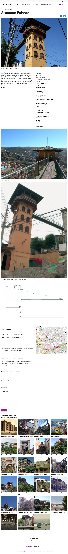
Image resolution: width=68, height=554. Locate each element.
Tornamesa (4, 531)
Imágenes (35, 4)
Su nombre (3, 374)
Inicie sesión (5, 340)
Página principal (4, 391)
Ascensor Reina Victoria (24, 454)
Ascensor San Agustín (23, 512)
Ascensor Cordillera (39, 436)
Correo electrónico (5, 380)
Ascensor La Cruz (38, 474)
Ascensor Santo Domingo (24, 493)
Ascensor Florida (5, 474)
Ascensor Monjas (5, 512)
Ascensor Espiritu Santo (40, 493)
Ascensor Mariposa (39, 454)
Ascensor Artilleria (55, 436)
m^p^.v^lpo (32, 540)
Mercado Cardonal (55, 493)
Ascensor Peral (5, 454)
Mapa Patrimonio (26, 4)
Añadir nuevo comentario (42, 124)
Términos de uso (34, 538)
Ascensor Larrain (5, 493)
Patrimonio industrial (40, 77)
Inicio (2, 9)
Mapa (18, 4)
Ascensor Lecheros (56, 474)
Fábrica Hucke (21, 474)
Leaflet (53, 353)
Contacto (32, 537)
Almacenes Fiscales (6, 436)
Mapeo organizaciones (46, 4)
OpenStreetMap (59, 353)
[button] (51, 339)
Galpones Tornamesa (56, 512)
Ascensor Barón (55, 454)
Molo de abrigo (38, 531)
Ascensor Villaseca (39, 512)
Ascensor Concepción (23, 436)
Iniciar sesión (4, 1)
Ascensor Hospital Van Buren (25, 531)
